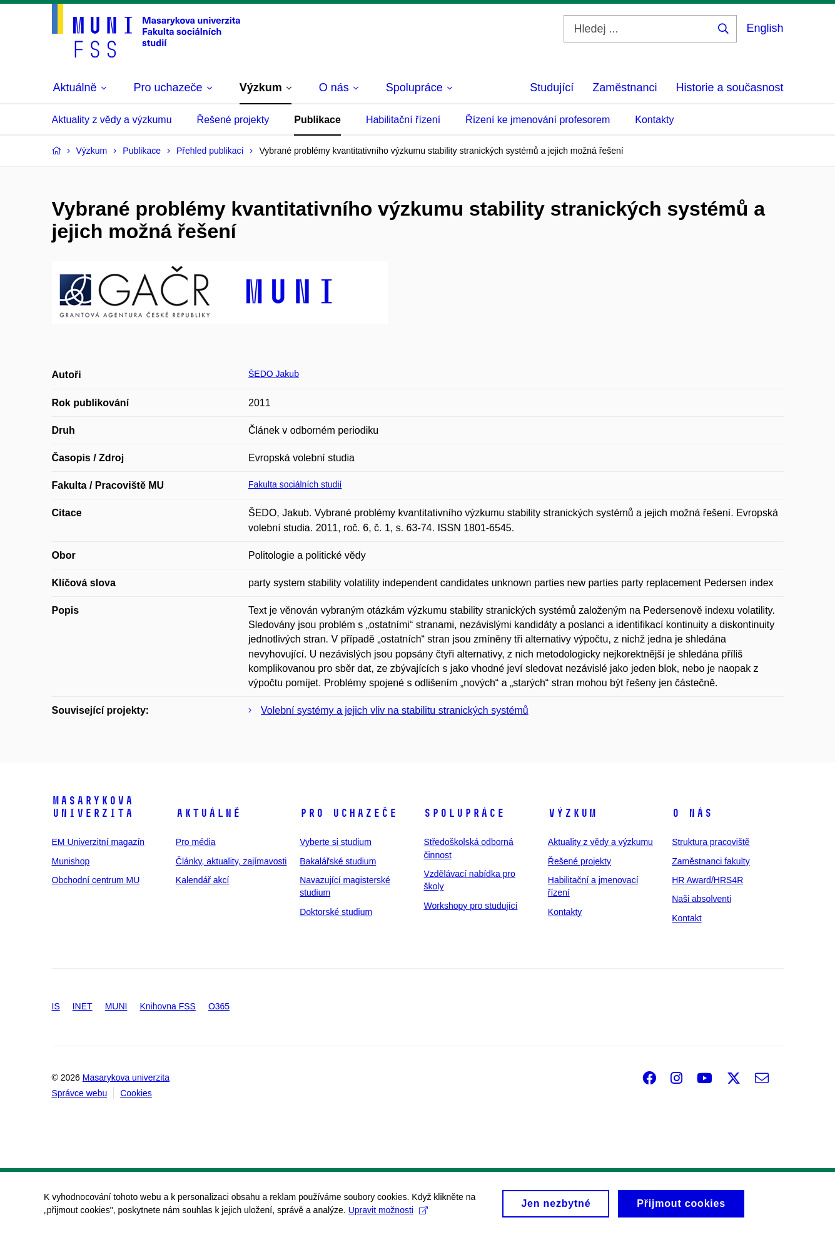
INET (83, 1006)
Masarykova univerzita (92, 807)
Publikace (317, 119)
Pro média (196, 842)
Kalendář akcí (203, 880)
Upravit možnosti (388, 1214)
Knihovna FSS (167, 1006)
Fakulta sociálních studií (295, 484)
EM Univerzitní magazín (98, 842)
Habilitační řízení (403, 119)
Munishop (71, 861)
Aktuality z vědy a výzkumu (112, 119)
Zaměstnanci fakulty (711, 861)
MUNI (116, 1006)
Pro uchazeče (348, 813)
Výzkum (572, 813)
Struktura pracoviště (711, 842)
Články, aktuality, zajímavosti (231, 861)
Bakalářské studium (338, 861)
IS (56, 1006)
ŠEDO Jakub (273, 374)
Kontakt (686, 918)
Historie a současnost (729, 87)
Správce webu (80, 1093)
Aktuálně (208, 813)
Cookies (136, 1093)
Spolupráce (464, 813)
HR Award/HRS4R (707, 880)
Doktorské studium (336, 912)
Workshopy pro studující (470, 906)
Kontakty (654, 119)
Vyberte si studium (336, 842)
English (764, 28)
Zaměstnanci (624, 87)
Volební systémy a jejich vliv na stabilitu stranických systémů (395, 710)
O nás (692, 813)
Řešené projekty (233, 119)
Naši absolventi (701, 899)
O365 (219, 1006)
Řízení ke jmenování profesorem (537, 119)
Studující (552, 87)
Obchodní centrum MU (96, 880)
